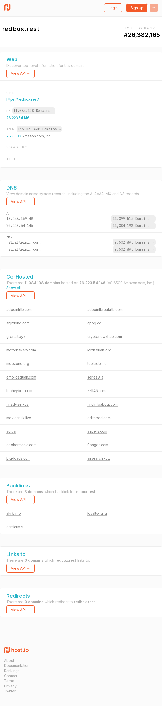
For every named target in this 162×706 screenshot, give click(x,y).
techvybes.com (19, 390)
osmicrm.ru (15, 527)
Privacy (10, 686)
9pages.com (97, 445)
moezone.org (17, 363)
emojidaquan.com (21, 377)
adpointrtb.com (19, 309)
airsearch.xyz (98, 458)
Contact (10, 676)
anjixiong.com (17, 323)
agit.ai (11, 431)
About (9, 660)
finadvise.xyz (17, 404)
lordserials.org (99, 350)
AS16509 (14, 136)
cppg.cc (94, 323)
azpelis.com (97, 431)
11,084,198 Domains (33, 110)
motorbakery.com (21, 350)
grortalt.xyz (15, 336)
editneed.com (99, 417)
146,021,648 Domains (39, 129)
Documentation (16, 665)
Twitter (10, 691)
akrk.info (13, 513)
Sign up (137, 8)
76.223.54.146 (17, 118)
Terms (9, 681)
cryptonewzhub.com (104, 336)
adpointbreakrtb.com (105, 309)
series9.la (95, 377)
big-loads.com (18, 458)
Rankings (11, 671)
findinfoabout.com (102, 404)
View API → (20, 73)
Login (113, 8)
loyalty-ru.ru (97, 513)
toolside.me (97, 363)
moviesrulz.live (18, 417)
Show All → (15, 288)
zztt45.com (96, 390)
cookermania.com (21, 445)
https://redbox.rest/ (22, 99)
